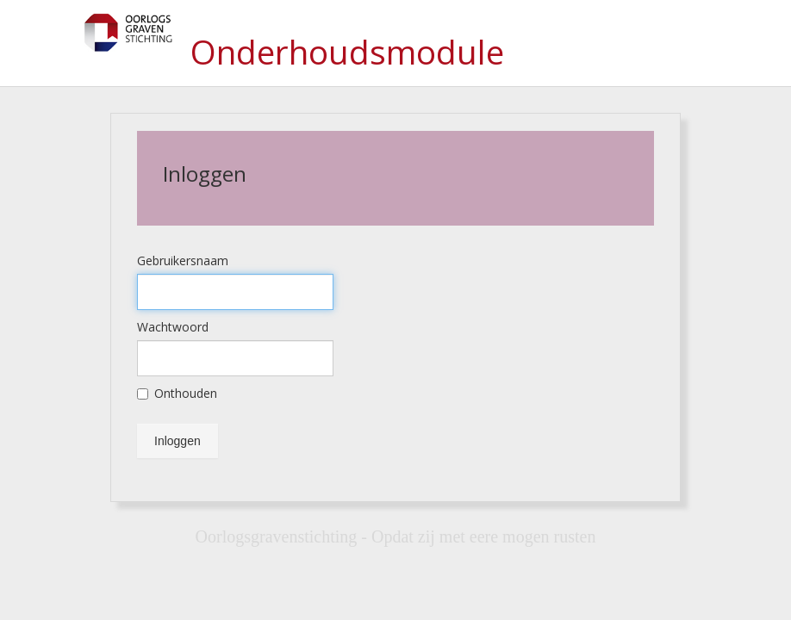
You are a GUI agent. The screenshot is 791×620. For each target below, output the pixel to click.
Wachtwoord (173, 327)
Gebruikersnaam (182, 260)
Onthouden (177, 393)
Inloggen (177, 441)
